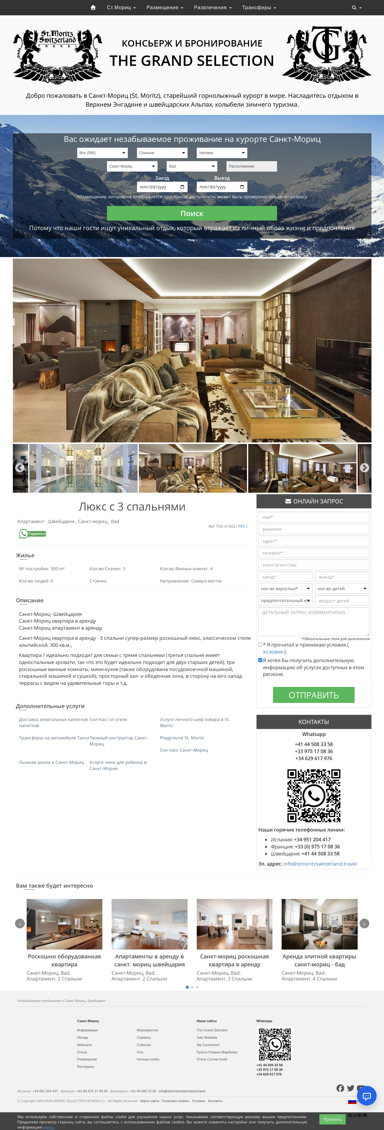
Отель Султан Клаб (212, 1059)
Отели (82, 1052)
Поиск (192, 213)
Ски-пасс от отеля (108, 719)
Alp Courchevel (208, 1045)
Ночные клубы (148, 1059)
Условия (273, 651)
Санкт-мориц (93, 521)
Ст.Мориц (121, 7)
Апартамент (31, 521)
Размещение (164, 7)
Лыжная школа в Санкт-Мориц (51, 762)
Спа (140, 1052)
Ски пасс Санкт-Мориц (184, 750)
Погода (82, 1037)
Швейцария (62, 521)
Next (364, 468)
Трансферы (259, 7)
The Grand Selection (212, 1030)
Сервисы (144, 1037)
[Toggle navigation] (356, 7)
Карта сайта (150, 1101)
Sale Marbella (207, 1037)
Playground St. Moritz (182, 738)
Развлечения (212, 7)
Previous (20, 468)
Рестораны (85, 1066)
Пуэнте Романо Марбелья (217, 1052)
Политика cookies (176, 1101)
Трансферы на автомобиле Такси (54, 738)
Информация (87, 1030)
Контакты (215, 1101)
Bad (115, 521)
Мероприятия (147, 1030)
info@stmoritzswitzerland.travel (320, 863)
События (144, 1045)
